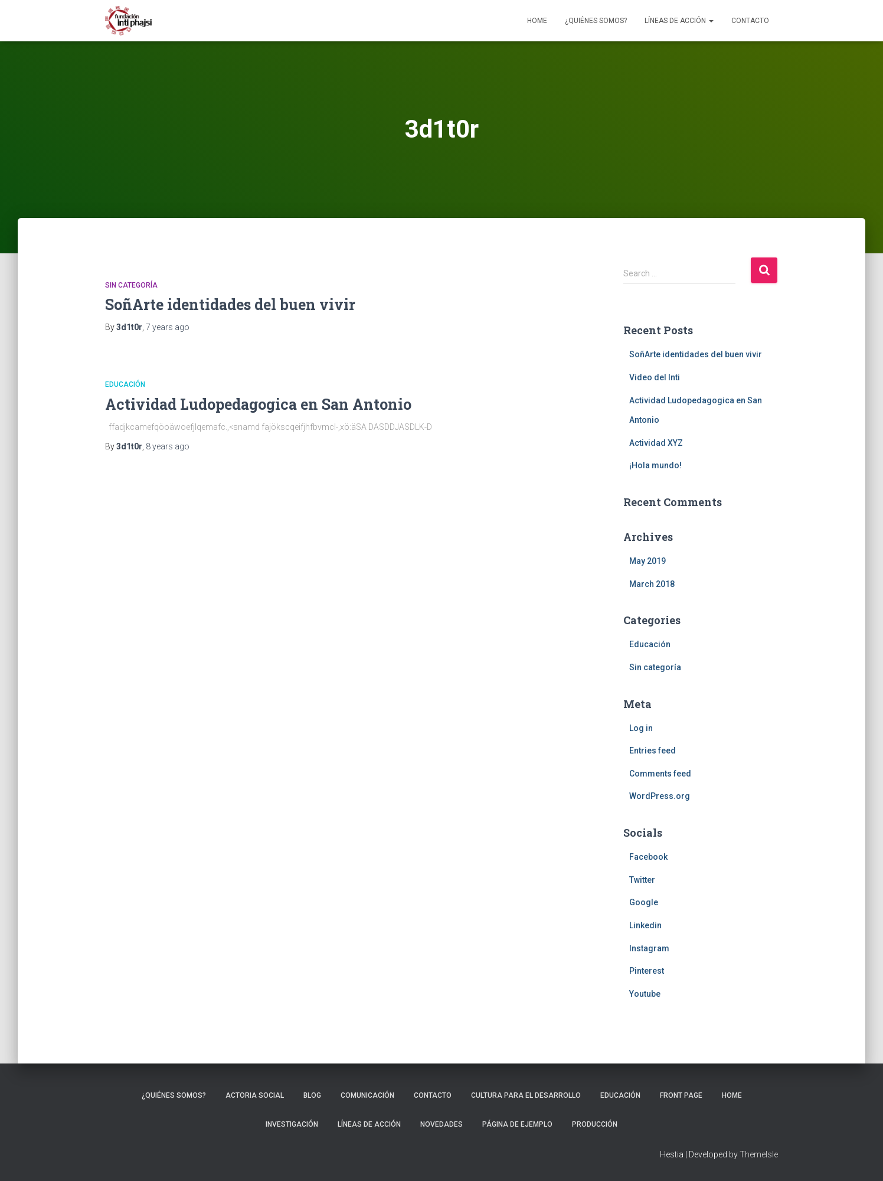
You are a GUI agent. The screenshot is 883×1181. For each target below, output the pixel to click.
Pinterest (646, 971)
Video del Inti (654, 377)
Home (537, 21)
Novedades (441, 1124)
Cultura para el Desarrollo (526, 1095)
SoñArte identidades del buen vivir (230, 304)
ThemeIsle (759, 1154)
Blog (312, 1095)
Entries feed (652, 750)
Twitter (642, 880)
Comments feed (660, 773)
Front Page (681, 1095)
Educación (125, 384)
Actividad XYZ (656, 443)
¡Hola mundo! (655, 465)
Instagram (649, 948)
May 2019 (647, 561)
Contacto (750, 21)
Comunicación (367, 1095)
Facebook (648, 857)
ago (167, 327)
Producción (594, 1124)
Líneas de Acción (679, 21)
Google (643, 902)
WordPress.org (659, 796)
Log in (641, 728)
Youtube (644, 994)
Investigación (292, 1124)
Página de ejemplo (517, 1124)
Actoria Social (254, 1095)
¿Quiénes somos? (596, 21)
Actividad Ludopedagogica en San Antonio (258, 404)
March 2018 (652, 584)
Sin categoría (131, 285)
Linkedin (645, 925)
